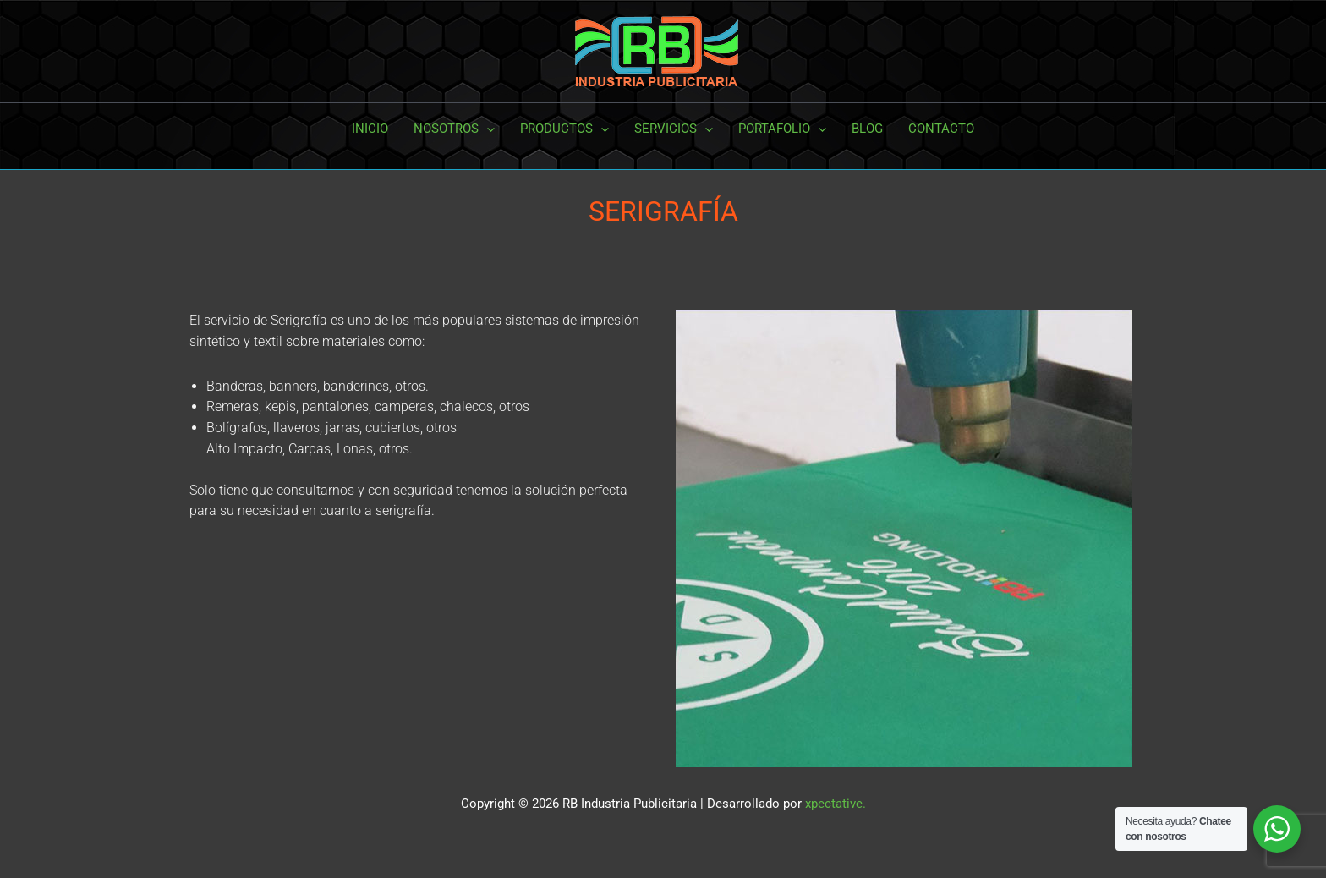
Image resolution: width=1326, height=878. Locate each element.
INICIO (370, 128)
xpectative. (835, 803)
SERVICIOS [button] (673, 128)
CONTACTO (941, 128)
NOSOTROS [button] (454, 128)
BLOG (867, 128)
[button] (487, 128)
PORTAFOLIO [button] (782, 128)
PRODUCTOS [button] (564, 128)
